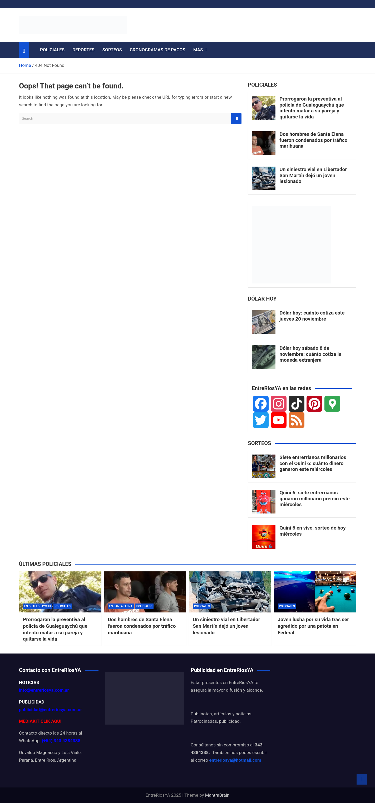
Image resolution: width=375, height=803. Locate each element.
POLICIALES (52, 49)
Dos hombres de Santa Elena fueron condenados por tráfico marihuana (313, 140)
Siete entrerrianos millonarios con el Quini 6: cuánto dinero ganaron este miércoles (312, 463)
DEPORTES (83, 49)
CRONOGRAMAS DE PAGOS (157, 49)
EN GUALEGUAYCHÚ (37, 606)
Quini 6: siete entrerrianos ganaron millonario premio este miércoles (314, 499)
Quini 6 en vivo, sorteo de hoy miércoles (312, 531)
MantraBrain (217, 795)
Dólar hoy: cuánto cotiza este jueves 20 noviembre (311, 316)
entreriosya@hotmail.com (235, 760)
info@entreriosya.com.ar (44, 690)
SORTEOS (112, 49)
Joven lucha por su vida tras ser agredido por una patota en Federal (313, 625)
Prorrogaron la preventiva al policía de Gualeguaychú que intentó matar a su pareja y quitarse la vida (311, 108)
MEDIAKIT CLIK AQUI (40, 721)
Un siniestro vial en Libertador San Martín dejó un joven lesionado (313, 175)
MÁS (198, 49)
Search (236, 118)
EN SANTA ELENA (120, 606)
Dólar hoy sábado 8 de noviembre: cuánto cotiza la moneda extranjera (310, 354)
